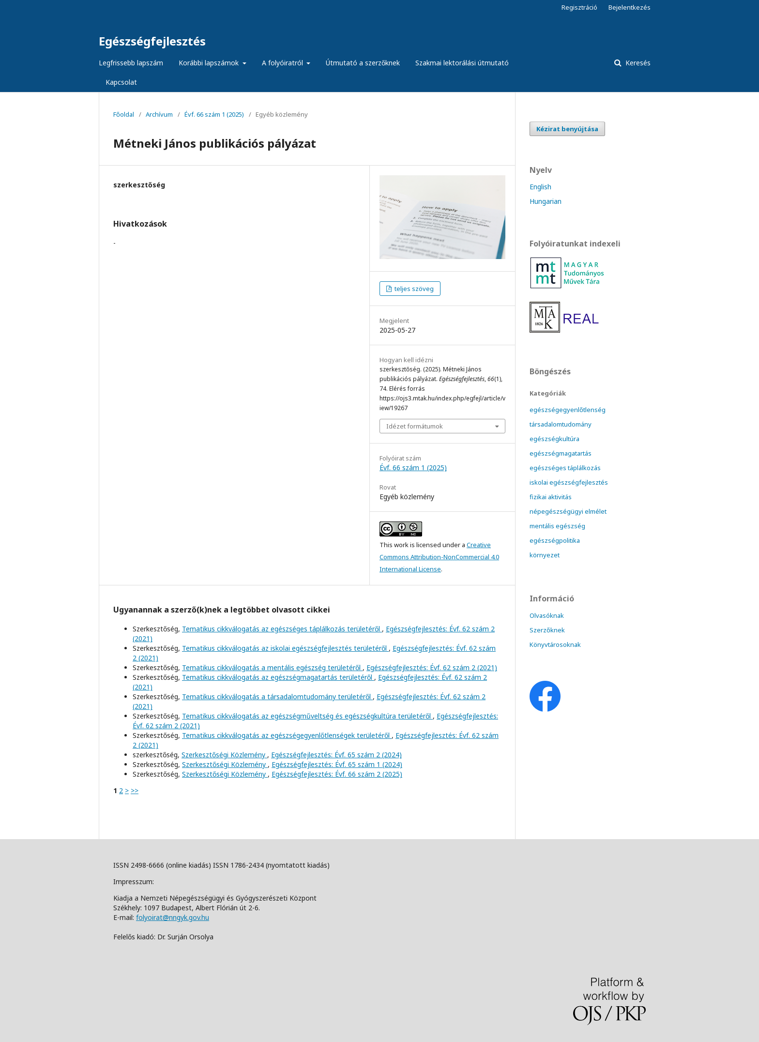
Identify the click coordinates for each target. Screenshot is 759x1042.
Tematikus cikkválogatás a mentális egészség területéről (272, 667)
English (540, 186)
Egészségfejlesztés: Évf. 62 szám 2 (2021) (431, 667)
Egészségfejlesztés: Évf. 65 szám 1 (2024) (337, 764)
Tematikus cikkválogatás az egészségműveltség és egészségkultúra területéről (307, 715)
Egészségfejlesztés (152, 41)
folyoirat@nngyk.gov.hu (172, 917)
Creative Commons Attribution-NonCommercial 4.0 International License (439, 556)
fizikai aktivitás (551, 496)
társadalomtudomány (561, 424)
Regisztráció (579, 7)
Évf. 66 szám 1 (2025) (214, 114)
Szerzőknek (547, 630)
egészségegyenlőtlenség (568, 409)
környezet (545, 555)
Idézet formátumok (414, 426)
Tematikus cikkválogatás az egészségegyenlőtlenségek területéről (287, 735)
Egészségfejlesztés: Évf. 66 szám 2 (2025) (337, 774)
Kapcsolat (121, 82)
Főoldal (123, 114)
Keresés (637, 62)
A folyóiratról (283, 62)
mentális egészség (557, 525)
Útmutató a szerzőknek (363, 62)
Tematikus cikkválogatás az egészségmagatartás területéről (278, 677)
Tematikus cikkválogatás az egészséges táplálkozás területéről (282, 628)
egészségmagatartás (561, 453)
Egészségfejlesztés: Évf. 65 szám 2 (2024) (336, 754)
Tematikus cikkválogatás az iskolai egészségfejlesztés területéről (285, 648)
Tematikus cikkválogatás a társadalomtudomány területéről (277, 696)
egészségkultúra (554, 438)
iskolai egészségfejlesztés (569, 482)
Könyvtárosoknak (555, 644)
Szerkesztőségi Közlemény (224, 754)
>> (134, 790)
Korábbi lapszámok (210, 62)
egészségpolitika (555, 540)
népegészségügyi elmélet (568, 511)
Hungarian (546, 201)
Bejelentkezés (629, 7)
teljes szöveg (413, 288)
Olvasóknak (547, 615)
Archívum (159, 114)
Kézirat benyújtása (567, 128)
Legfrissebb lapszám (131, 62)
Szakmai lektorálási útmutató (462, 62)
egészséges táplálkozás (565, 467)
